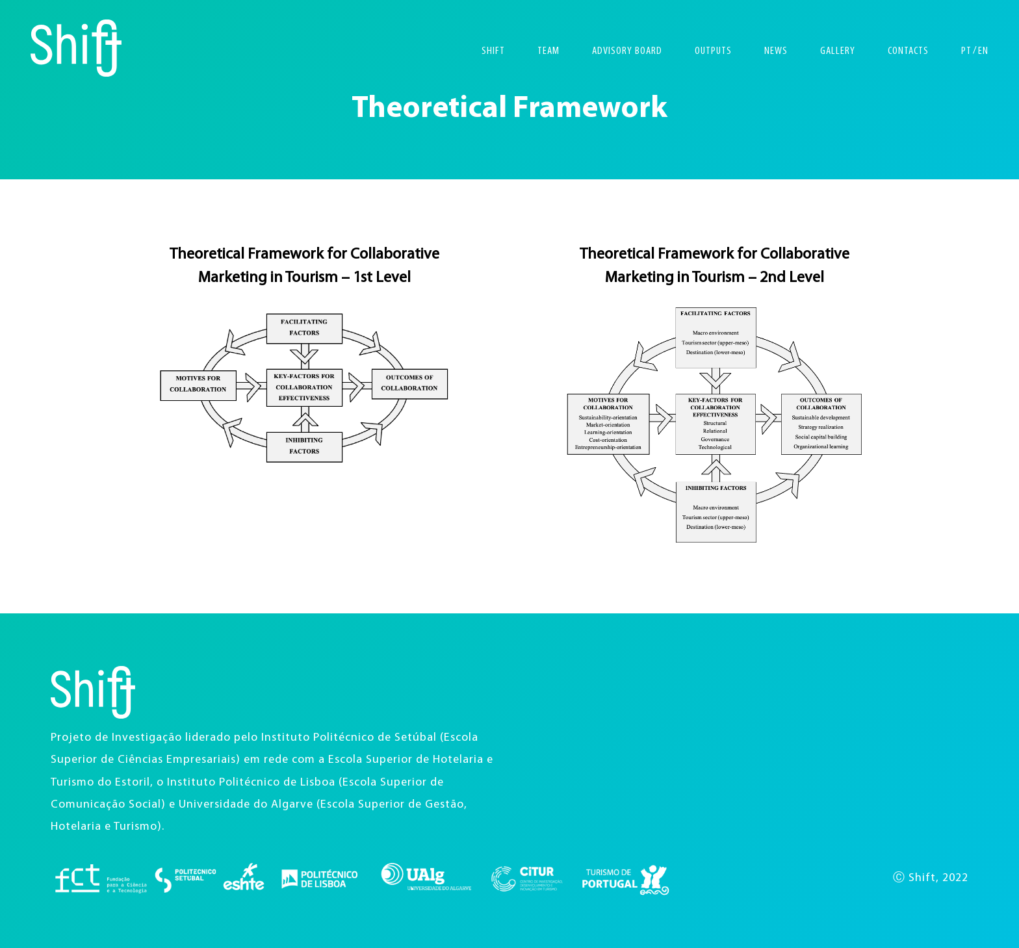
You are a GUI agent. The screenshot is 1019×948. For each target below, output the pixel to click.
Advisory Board (627, 51)
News (776, 51)
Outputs (713, 51)
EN (983, 51)
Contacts (908, 51)
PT (966, 51)
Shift (493, 51)
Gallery (837, 51)
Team (548, 51)
